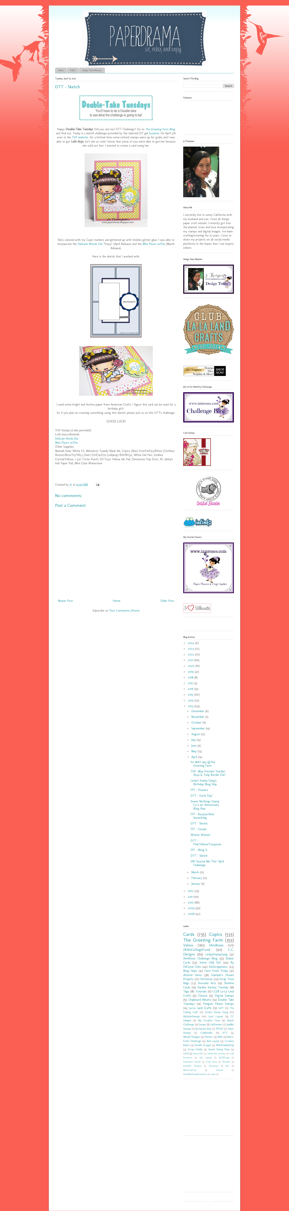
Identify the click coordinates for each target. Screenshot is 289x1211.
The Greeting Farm (203, 940)
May (194, 751)
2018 (191, 677)
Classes (202, 995)
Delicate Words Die (90, 244)
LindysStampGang (216, 954)
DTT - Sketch (199, 823)
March (195, 872)
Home (60, 70)
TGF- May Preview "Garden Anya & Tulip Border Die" (208, 773)
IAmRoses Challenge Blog (200, 958)
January (196, 883)
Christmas (206, 979)
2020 (191, 666)
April (194, 757)
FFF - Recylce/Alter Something (203, 815)
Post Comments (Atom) (124, 610)
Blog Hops (190, 971)
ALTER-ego (224, 1057)
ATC (225, 1032)
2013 (191, 706)
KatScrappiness (218, 966)
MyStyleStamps (191, 1016)
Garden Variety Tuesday (213, 987)
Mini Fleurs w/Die (153, 244)
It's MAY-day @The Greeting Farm (203, 763)
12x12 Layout (215, 1016)
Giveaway (213, 1065)
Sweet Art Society (216, 1053)
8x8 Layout (213, 1041)
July (194, 740)
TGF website (80, 137)
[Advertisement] (206, 1108)
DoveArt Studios (192, 1065)
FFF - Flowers (199, 790)
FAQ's (72, 70)
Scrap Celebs (195, 1049)
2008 (191, 914)
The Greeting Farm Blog (160, 129)
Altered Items (192, 975)
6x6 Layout (205, 1057)
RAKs (220, 1036)
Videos (188, 945)
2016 (191, 689)
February (197, 878)
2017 (191, 683)
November (198, 717)
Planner (209, 1036)
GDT (221, 1008)
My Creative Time (209, 1020)
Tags (186, 991)
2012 (191, 891)
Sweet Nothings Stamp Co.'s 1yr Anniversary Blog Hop (205, 805)
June (194, 745)
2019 (191, 671)
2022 (191, 654)
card (185, 1053)
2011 (191, 896)
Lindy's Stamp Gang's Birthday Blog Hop (204, 782)
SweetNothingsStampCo (195, 1074)
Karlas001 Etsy (203, 1028)
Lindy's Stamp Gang (216, 1012)
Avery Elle (198, 1053)
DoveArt (226, 1061)
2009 (192, 908)
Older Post (167, 601)
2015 (191, 694)
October (197, 722)
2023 (191, 648)
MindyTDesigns (191, 1036)
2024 (191, 643)
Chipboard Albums (199, 999)
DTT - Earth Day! (202, 795)
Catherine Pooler (192, 1061)
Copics (215, 934)
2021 (191, 660)
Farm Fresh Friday (216, 971)
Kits (227, 1065)
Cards (188, 934)
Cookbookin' (206, 1032)
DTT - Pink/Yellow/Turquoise (206, 842)
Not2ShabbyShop (225, 1045)
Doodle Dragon (202, 1045)
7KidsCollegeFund (196, 949)
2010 (191, 902)
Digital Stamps (224, 995)
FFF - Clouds (198, 829)
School (219, 1070)
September (198, 728)
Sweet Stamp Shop (218, 1049)
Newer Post (65, 601)
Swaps (202, 1024)
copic (213, 1074)
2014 (191, 700)
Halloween (216, 1024)
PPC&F (219, 1028)
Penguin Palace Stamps (218, 1003)
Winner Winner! (200, 835)
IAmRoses (216, 945)
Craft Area (211, 1061)
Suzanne (154, 133)
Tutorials (201, 991)
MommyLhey (189, 1070)
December (198, 711)
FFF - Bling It (199, 850)
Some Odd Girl (210, 962)
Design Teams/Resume (92, 70)
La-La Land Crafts (200, 1008)
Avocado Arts (207, 983)
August (196, 734)
